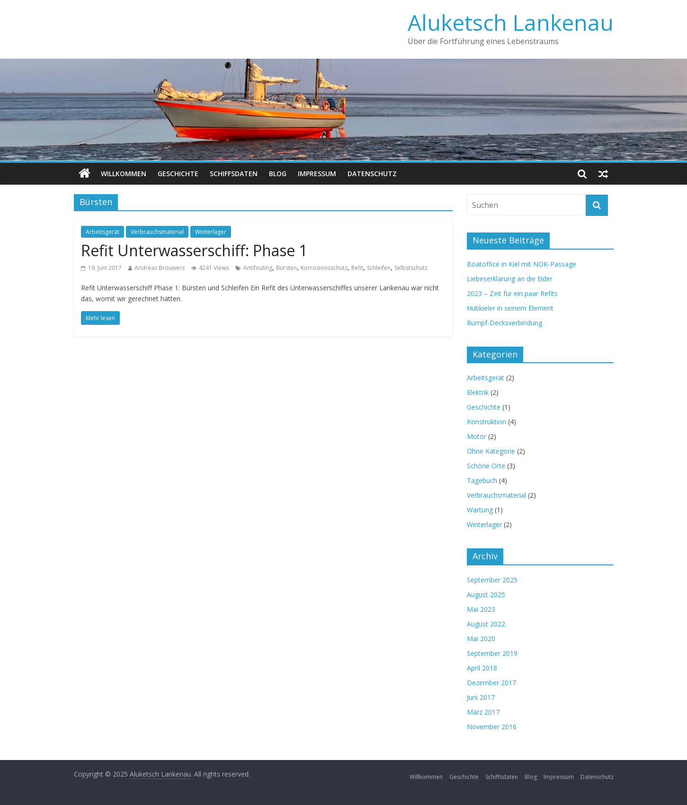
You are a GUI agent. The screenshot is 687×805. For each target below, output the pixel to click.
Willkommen (123, 173)
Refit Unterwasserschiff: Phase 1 (194, 250)
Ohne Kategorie (491, 451)
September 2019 (492, 653)
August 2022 (486, 623)
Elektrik (478, 392)
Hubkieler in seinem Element (510, 308)
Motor (476, 436)
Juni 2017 (481, 697)
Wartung (480, 509)
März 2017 (483, 711)
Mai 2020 (481, 638)
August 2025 (486, 594)
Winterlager (210, 232)
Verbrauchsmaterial (157, 232)
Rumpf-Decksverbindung (504, 322)
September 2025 (492, 579)
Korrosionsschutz (324, 268)
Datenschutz (372, 173)
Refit (357, 268)
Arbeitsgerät (102, 232)
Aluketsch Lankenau (511, 22)
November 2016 (492, 726)
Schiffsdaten (234, 173)
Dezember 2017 (491, 682)
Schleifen (379, 268)
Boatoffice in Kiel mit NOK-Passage (521, 263)
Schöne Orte (486, 465)
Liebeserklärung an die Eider (510, 278)
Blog (277, 173)
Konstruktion (486, 421)
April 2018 (482, 667)
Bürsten (286, 268)
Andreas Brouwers (159, 268)
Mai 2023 (481, 609)
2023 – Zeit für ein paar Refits (512, 293)
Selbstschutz (411, 268)
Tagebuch (482, 480)
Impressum (317, 173)
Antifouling (257, 268)
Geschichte (178, 173)
